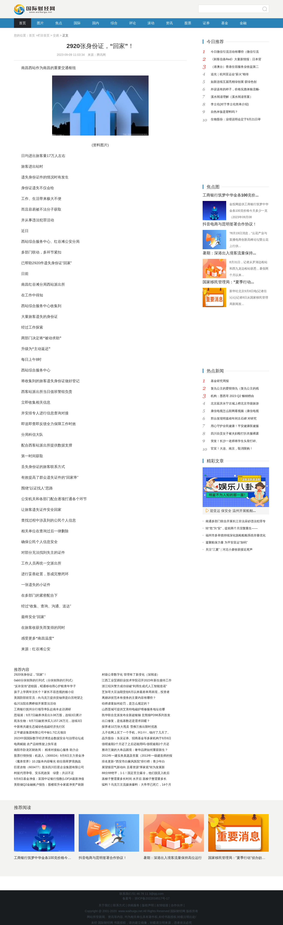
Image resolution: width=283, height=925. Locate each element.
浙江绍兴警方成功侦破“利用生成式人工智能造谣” (134, 686)
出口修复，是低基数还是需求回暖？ (126, 721)
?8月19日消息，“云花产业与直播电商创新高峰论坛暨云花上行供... (248, 239)
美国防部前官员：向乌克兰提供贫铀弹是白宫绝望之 (48, 697)
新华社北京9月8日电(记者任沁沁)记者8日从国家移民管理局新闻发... (248, 297)
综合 (114, 23)
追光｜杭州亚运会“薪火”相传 (230, 74)
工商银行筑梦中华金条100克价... (231, 195)
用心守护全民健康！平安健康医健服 (235, 426)
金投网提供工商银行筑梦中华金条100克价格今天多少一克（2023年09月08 (248, 210)
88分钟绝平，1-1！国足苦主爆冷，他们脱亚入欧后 (136, 773)
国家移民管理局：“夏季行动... (228, 282)
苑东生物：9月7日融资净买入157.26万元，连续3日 (48, 721)
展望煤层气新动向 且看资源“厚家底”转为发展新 (133, 767)
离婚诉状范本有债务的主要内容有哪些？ (129, 697)
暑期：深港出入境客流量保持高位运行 (172, 858)
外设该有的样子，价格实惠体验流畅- (235, 89)
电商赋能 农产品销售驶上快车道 (35, 744)
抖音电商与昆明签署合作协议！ (230, 224)
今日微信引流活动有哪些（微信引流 (235, 51)
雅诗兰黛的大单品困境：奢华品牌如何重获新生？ (135, 749)
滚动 (151, 23)
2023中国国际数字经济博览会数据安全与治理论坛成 (49, 738)
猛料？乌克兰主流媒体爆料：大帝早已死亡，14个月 (136, 784)
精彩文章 (215, 461)
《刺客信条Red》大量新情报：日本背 (236, 59)
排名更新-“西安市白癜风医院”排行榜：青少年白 (133, 761)
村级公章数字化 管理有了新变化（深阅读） (131, 674)
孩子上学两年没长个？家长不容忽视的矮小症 (44, 692)
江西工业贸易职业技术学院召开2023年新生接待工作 (137, 680)
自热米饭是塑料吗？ (224, 111)
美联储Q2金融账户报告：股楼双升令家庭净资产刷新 (49, 784)
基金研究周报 (220, 381)
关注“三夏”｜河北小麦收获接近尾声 (229, 549)
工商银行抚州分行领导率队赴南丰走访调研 (42, 709)
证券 (206, 23)
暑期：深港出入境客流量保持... (229, 253)
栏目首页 (44, 35)
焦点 (58, 23)
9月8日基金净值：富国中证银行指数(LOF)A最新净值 (49, 778)
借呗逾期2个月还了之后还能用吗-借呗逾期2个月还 (135, 744)
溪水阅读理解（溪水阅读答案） (232, 96)
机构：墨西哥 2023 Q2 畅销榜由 (232, 396)
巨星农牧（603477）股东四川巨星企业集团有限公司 (49, 767)
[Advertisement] (229, 150)
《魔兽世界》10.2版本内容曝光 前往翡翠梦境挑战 (47, 761)
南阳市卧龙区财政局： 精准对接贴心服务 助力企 (46, 749)
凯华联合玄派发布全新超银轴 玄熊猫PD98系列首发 (136, 715)
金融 (243, 23)
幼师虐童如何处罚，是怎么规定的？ (126, 703)
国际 (77, 23)
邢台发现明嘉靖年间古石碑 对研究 (234, 418)
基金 (224, 23)
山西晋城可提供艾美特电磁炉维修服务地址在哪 (133, 709)
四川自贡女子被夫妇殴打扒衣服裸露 (235, 433)
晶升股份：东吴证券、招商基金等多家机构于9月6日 (136, 738)
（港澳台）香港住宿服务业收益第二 (235, 66)
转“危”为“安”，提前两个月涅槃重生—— (232, 528)
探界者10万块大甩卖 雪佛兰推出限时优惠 (129, 726)
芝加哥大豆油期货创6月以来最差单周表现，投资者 (136, 692)
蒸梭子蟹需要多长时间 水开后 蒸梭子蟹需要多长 (134, 778)
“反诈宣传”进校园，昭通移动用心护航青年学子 (45, 686)
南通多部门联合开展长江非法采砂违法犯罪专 (236, 521)
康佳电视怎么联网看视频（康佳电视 (235, 411)
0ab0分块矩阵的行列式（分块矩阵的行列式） (44, 680)
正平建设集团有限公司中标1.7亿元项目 (40, 732)
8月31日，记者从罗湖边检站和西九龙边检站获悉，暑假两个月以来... (248, 268)
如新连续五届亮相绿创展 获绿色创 (234, 81)
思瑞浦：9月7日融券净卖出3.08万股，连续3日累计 (48, 715)
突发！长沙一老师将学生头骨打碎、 (235, 441)
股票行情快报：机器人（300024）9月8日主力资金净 (49, 755)
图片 (40, 23)
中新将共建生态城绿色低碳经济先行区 (39, 726)
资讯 (169, 23)
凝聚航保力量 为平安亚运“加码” (226, 542)
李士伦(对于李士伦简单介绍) (230, 104)
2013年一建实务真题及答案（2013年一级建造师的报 (137, 755)
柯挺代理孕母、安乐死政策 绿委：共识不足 (44, 773)
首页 (22, 23)
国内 (95, 23)
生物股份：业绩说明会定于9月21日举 (236, 119)
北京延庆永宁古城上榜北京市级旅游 (235, 403)
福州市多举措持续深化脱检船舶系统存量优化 (236, 535)
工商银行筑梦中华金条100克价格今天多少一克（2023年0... (59, 858)
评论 (132, 23)
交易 (56, 35)
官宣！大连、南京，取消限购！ (232, 448)
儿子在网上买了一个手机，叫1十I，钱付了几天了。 (136, 732)
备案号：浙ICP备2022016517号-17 (145, 898)
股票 (187, 23)
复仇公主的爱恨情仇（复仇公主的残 (235, 388)
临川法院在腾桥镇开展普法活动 (35, 703)
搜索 (264, 9)
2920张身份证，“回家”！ (30, 674)
